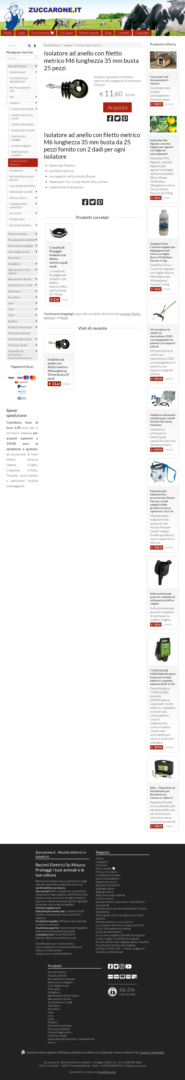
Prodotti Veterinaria (20, 327)
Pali (11, 96)
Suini (10, 303)
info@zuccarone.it (135, 1065)
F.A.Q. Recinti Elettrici (109, 931)
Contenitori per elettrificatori (18, 79)
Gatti (11, 315)
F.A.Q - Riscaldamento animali (113, 928)
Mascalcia (14, 257)
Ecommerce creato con (92, 1072)
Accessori (15, 213)
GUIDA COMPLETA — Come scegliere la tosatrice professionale (120, 950)
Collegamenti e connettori (18, 205)
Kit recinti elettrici (20, 225)
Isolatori (68, 45)
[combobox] (22, 57)
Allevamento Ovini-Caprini (19, 271)
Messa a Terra (17, 197)
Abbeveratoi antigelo (20, 245)
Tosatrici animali (17, 233)
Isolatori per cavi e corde (22, 116)
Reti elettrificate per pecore (21, 178)
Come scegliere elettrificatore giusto (117, 938)
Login (21, 33)
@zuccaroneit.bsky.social (61, 937)
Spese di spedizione (107, 878)
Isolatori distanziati (22, 124)
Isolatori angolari (21, 145)
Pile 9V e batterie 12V (19, 89)
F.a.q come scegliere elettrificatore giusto (120, 935)
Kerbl (64, 318)
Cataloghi (142, 33)
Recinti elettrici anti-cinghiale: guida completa (122, 941)
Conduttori (16, 170)
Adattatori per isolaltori (19, 153)
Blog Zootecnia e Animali (110, 895)
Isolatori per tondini (22, 130)
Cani (10, 309)
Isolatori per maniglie (18, 137)
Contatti (123, 33)
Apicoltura (14, 291)
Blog (108, 33)
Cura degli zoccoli (18, 251)
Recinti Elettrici (52, 45)
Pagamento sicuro (106, 881)
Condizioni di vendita (108, 875)
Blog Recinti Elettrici (108, 885)
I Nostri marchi (89, 33)
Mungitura (14, 263)
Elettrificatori (17, 72)
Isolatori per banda (22, 108)
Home (8, 33)
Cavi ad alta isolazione (22, 185)
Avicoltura (14, 297)
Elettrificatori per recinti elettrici (55, 943)
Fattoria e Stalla (17, 345)
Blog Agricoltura (105, 888)
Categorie (102, 861)
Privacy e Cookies (106, 871)
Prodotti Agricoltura (20, 339)
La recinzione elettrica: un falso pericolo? (120, 925)
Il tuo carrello (43, 33)
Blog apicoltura (105, 891)
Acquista (117, 107)
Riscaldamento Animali (21, 239)
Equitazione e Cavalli (20, 285)
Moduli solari (17, 219)
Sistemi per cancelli (20, 191)
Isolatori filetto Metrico (88, 45)
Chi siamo (66, 33)
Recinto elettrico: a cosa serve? (114, 921)
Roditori (13, 321)
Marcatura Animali (19, 333)
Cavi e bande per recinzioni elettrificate (59, 947)
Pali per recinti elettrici (49, 950)
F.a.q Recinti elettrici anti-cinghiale (116, 945)
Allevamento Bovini (19, 279)
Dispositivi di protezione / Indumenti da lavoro (20, 354)
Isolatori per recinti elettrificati (54, 953)
